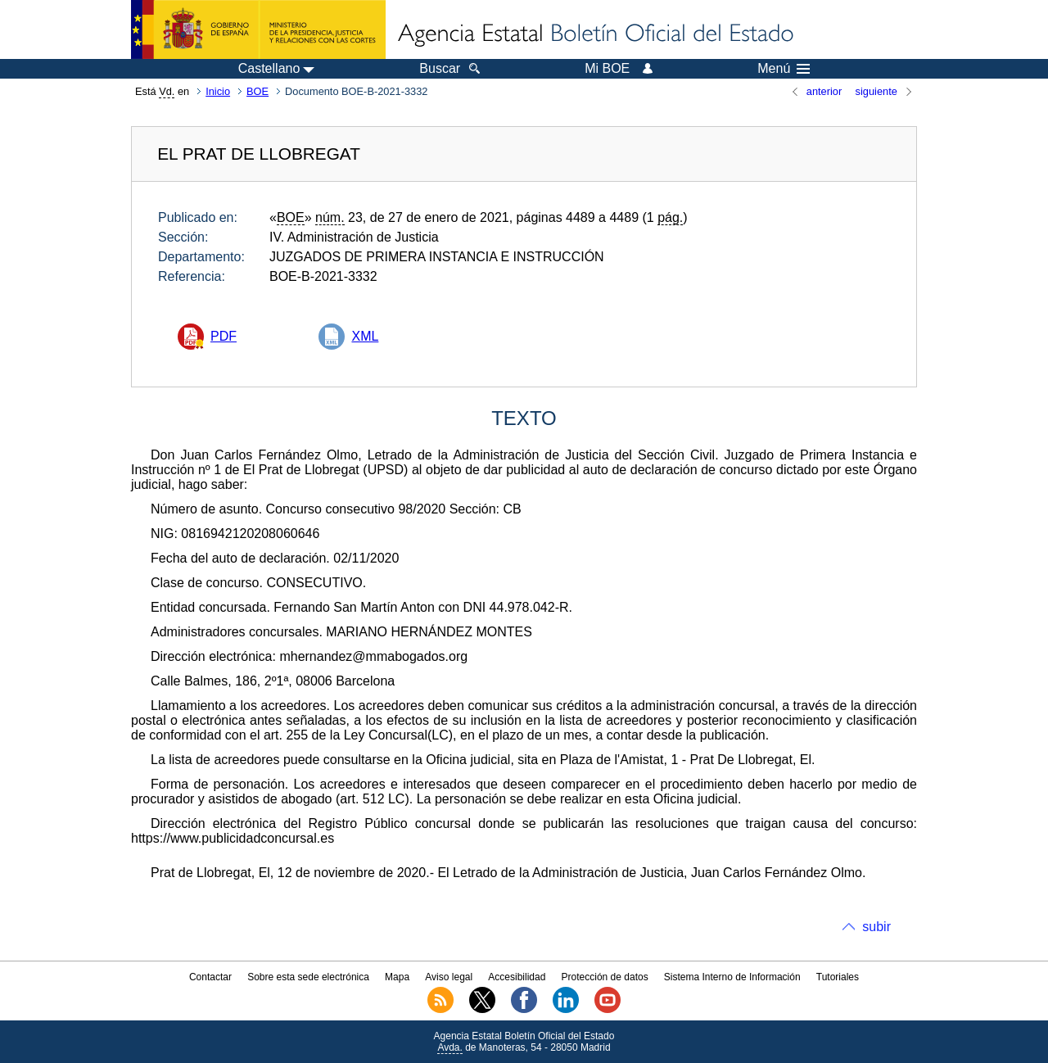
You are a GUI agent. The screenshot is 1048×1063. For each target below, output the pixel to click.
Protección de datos (605, 977)
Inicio (218, 91)
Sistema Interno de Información (732, 977)
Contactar (210, 977)
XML (364, 336)
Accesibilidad (516, 977)
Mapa (397, 977)
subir (876, 927)
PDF (223, 336)
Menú (783, 68)
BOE (257, 91)
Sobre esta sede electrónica (308, 977)
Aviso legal (448, 977)
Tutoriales (837, 977)
